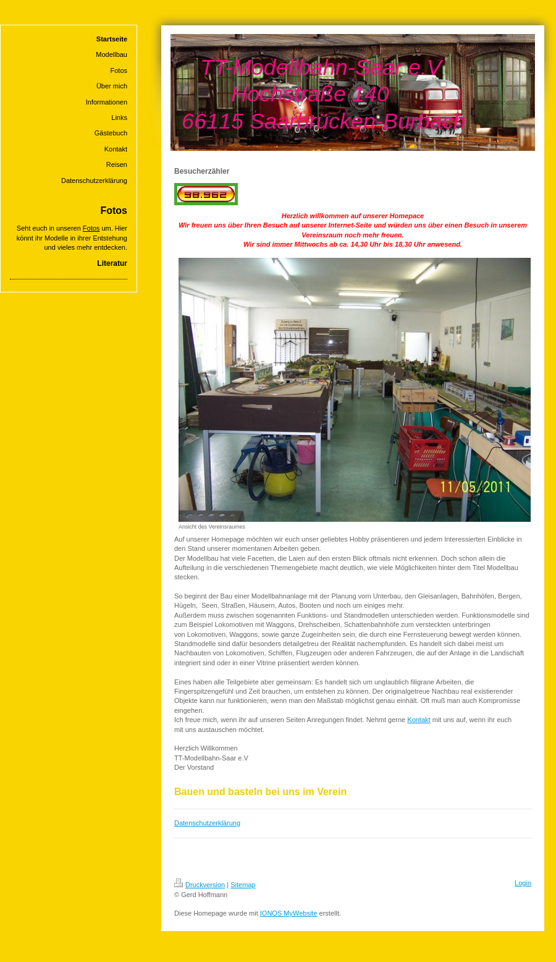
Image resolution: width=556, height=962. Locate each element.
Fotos (91, 228)
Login (523, 883)
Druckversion (199, 884)
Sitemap (242, 884)
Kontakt (418, 719)
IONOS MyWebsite (289, 913)
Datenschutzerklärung (207, 823)
